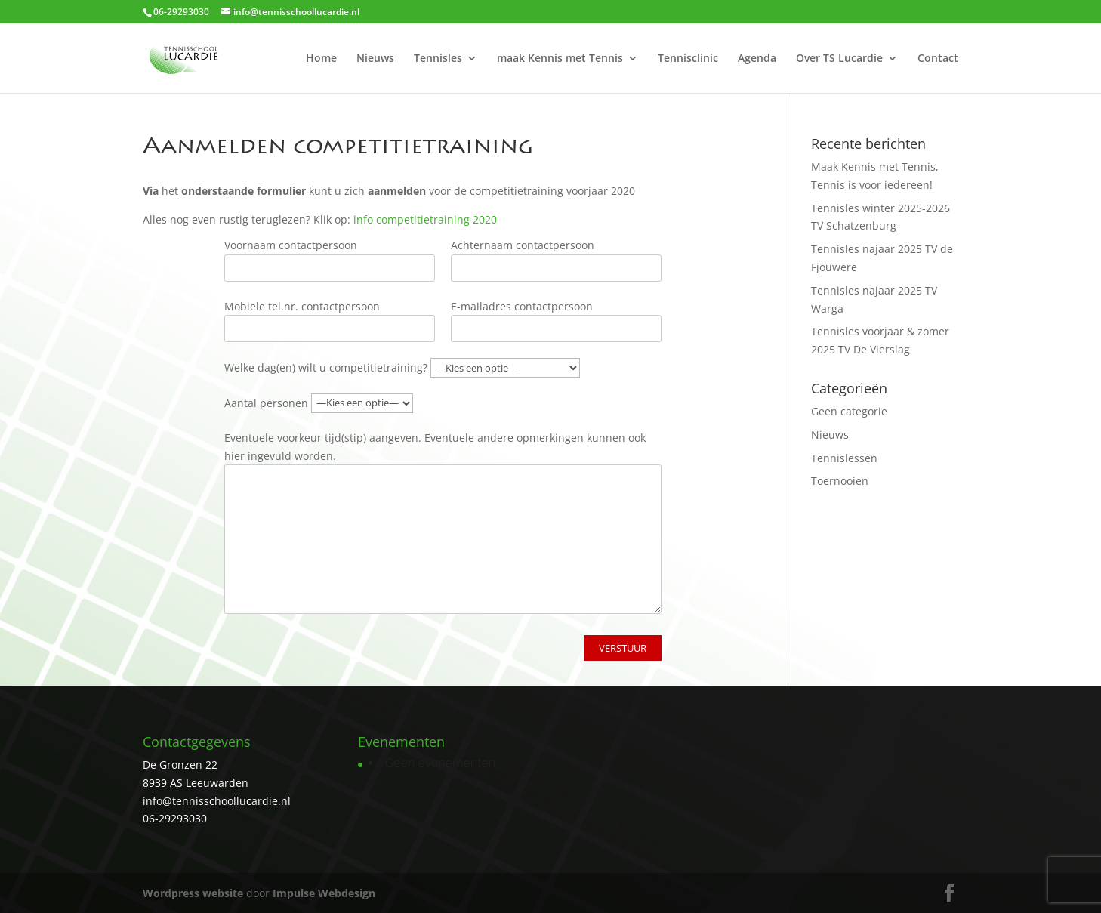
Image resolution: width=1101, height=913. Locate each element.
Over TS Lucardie (839, 59)
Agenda (757, 59)
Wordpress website (193, 893)
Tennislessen (844, 458)
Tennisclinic (688, 59)
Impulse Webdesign (324, 893)
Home (321, 59)
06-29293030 (175, 818)
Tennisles (438, 59)
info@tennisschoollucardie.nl (217, 801)
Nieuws (375, 59)
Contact (937, 59)
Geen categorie (849, 411)
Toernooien (839, 480)
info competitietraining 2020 (425, 219)
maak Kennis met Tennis (560, 59)
